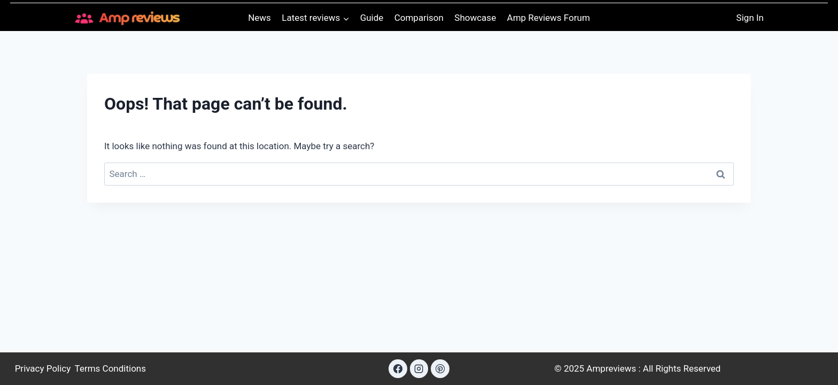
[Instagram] (419, 368)
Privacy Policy (43, 368)
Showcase (475, 17)
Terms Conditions (110, 368)
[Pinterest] (440, 368)
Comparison (419, 17)
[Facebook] (398, 368)
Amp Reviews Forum (548, 17)
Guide (372, 17)
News (259, 17)
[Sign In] (750, 18)
